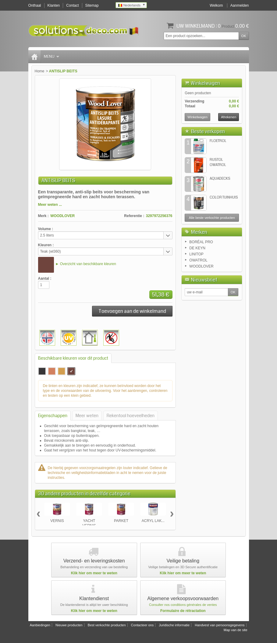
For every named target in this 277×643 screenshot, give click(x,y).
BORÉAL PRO (201, 242)
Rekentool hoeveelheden (130, 416)
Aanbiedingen (40, 625)
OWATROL (198, 260)
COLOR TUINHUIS (224, 197)
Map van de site (235, 630)
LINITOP (196, 254)
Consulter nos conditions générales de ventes (183, 605)
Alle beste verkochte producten (212, 218)
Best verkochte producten (107, 625)
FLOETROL (218, 140)
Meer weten (87, 416)
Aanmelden (239, 5)
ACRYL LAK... (153, 521)
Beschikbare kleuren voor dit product (73, 358)
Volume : (45, 229)
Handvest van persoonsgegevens (219, 625)
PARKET (121, 521)
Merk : (43, 216)
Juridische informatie (174, 625)
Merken (199, 232)
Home (39, 71)
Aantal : (44, 278)
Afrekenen (228, 117)
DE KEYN (197, 248)
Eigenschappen (52, 416)
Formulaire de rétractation (183, 611)
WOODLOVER (62, 216)
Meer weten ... (50, 204)
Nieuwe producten (69, 625)
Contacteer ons (142, 625)
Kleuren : (46, 245)
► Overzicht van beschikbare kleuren (85, 264)
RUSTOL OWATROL (218, 162)
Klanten (54, 5)
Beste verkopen (208, 131)
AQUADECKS (220, 178)
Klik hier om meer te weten (94, 573)
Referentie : (134, 216)
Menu (51, 56)
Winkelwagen (205, 83)
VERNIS (57, 521)
